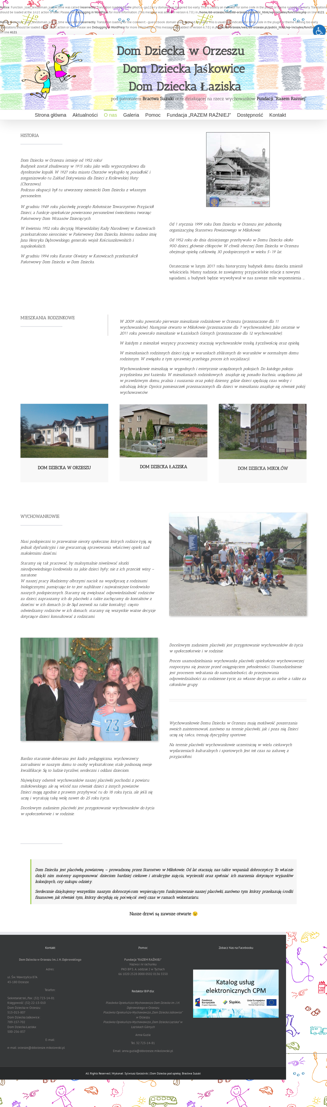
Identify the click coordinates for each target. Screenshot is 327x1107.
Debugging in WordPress (91, 12)
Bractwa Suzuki (158, 97)
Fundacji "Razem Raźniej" (282, 97)
